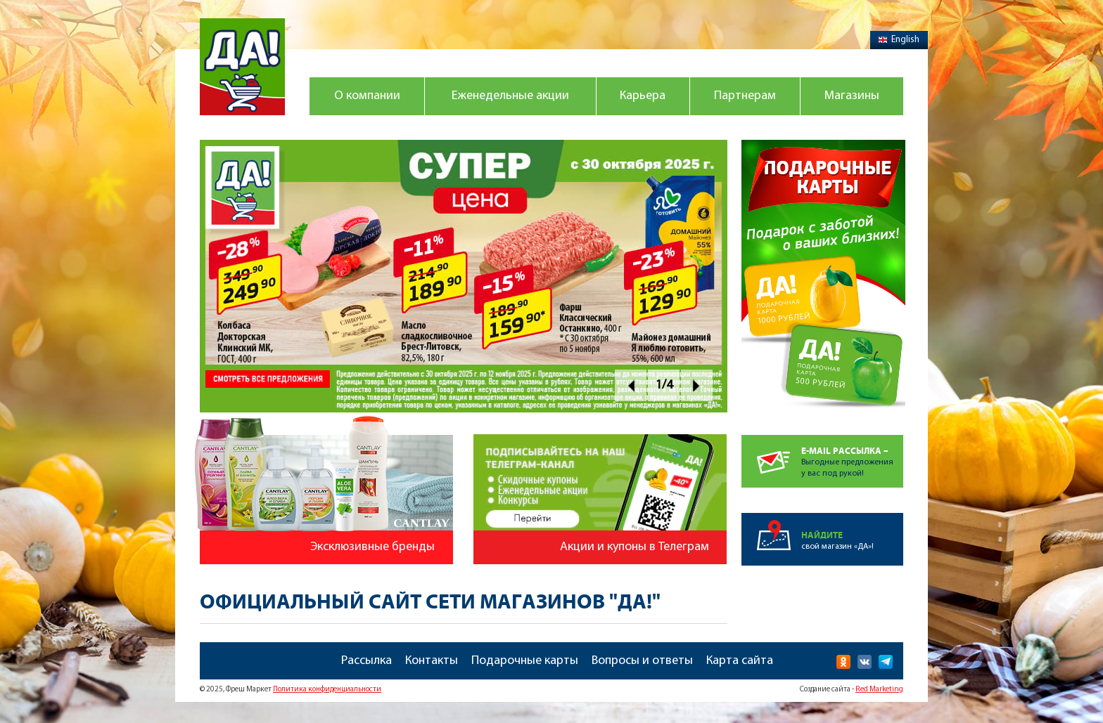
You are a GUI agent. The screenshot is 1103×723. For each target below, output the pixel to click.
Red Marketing (879, 689)
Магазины (851, 96)
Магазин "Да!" (242, 66)
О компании (367, 96)
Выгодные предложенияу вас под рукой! (852, 456)
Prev (630, 385)
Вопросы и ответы (642, 660)
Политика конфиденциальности (327, 689)
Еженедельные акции (510, 96)
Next (697, 385)
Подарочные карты (524, 660)
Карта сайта (739, 660)
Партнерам (745, 96)
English (899, 39)
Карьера (642, 96)
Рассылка (366, 660)
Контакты (431, 660)
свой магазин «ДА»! (852, 532)
